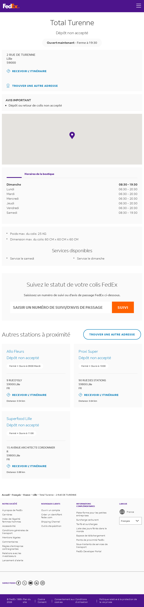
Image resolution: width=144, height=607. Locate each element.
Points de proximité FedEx (90, 539)
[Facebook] (18, 583)
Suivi (123, 307)
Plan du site (27, 600)
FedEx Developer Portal (88, 551)
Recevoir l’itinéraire (27, 71)
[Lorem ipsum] (130, 521)
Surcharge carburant (87, 519)
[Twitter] (24, 583)
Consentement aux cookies (65, 600)
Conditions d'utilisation (81, 600)
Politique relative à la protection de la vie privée (118, 600)
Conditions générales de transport (15, 532)
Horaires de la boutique (39, 174)
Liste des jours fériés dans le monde (91, 530)
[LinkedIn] (36, 583)
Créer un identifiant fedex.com (51, 516)
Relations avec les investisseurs (11, 554)
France (126, 512)
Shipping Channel (50, 521)
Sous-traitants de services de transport (92, 545)
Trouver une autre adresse (32, 86)
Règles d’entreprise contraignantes (12, 547)
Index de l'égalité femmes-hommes (11, 520)
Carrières (7, 514)
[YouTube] (30, 583)
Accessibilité (9, 526)
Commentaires (10, 541)
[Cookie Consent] (43, 600)
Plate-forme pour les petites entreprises (91, 514)
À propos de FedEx (12, 510)
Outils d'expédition (51, 526)
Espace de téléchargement (90, 535)
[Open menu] (139, 6)
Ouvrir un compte (50, 510)
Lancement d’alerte (12, 560)
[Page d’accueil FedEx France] (11, 6)
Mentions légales (11, 537)
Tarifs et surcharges (87, 524)
